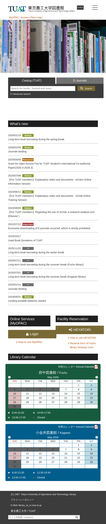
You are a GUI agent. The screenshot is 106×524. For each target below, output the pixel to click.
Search (88, 88)
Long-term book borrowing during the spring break (36, 139)
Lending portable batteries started (27, 300)
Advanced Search (22, 94)
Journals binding (17, 151)
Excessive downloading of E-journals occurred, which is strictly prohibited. (49, 228)
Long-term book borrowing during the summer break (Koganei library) (47, 276)
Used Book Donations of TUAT (25, 240)
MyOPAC (14, 17)
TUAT (32, 510)
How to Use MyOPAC (30, 342)
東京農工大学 (19, 510)
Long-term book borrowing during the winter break (36, 252)
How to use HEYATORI (83, 337)
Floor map (36, 17)
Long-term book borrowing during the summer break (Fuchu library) (46, 264)
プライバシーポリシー (22, 499)
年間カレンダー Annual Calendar (76, 366)
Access (25, 17)
